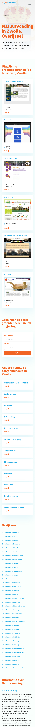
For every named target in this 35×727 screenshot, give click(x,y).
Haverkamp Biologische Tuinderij (16, 236)
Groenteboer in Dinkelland (11, 548)
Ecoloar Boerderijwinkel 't (13, 81)
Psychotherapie (11, 428)
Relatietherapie (11, 496)
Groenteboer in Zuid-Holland (12, 668)
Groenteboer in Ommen (10, 591)
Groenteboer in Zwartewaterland (14, 621)
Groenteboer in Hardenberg (12, 560)
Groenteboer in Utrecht (10, 660)
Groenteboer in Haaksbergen (12, 556)
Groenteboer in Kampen (10, 575)
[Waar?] (17, 348)
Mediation (8, 484)
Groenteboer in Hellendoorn (12, 563)
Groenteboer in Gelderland (11, 637)
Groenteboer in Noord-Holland (13, 652)
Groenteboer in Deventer (11, 544)
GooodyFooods (9, 120)
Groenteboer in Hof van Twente (13, 571)
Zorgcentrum (10, 450)
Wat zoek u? (8, 335)
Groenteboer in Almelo (10, 532)
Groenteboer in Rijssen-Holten (13, 598)
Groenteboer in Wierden (11, 618)
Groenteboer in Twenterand (12, 614)
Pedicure (8, 405)
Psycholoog (9, 417)
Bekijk (6, 112)
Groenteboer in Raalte (10, 594)
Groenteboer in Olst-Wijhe (11, 587)
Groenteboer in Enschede (11, 552)
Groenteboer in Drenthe (10, 625)
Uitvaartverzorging (12, 439)
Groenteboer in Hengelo (10, 567)
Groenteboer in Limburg (10, 645)
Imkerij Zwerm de (10, 158)
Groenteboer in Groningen (11, 641)
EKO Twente (8, 197)
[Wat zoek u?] (17, 339)
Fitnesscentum (10, 462)
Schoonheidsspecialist (14, 507)
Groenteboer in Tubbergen (11, 610)
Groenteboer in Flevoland (11, 629)
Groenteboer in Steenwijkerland (13, 606)
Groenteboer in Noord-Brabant (13, 649)
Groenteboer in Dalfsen (10, 540)
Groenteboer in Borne (9, 536)
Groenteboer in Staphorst (11, 602)
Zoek (17, 353)
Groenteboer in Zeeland (10, 664)
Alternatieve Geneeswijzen (16, 383)
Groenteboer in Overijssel (11, 656)
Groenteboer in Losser (10, 579)
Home (3, 10)
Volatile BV (8, 274)
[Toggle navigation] (29, 4)
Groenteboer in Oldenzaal (11, 583)
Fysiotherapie (10, 394)
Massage (8, 473)
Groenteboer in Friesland (11, 633)
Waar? (6, 344)
